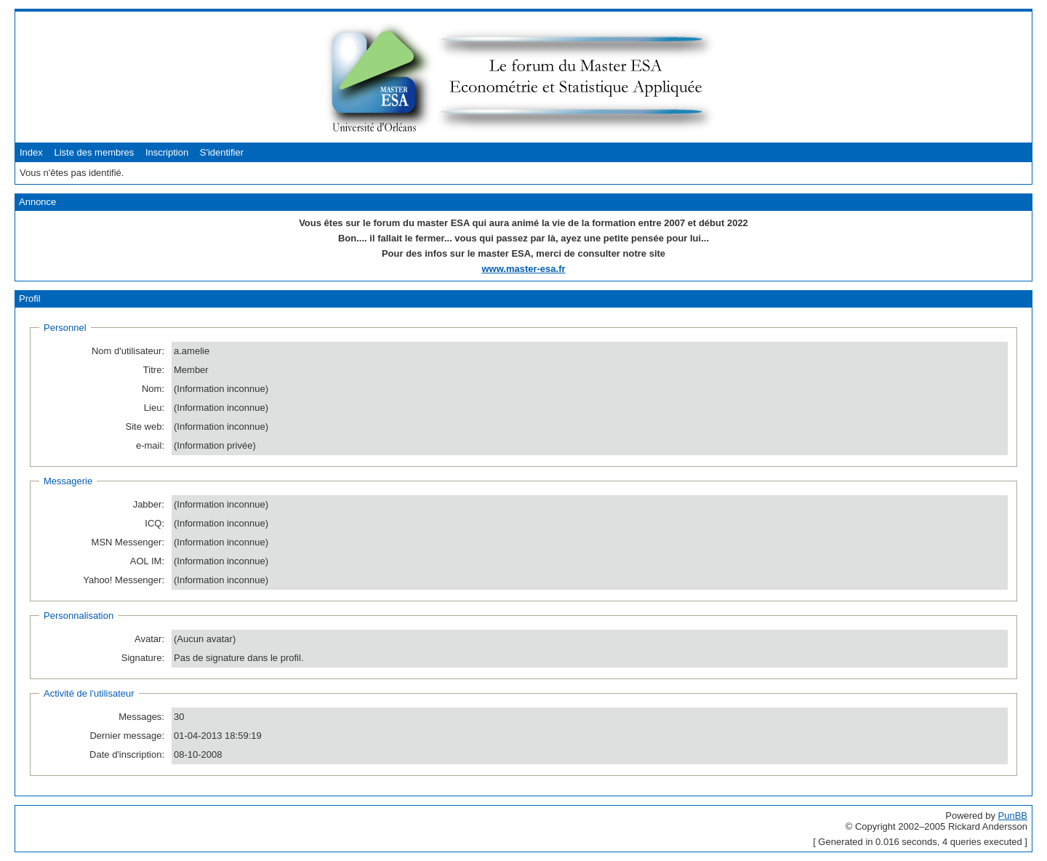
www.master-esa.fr (523, 268)
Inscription (166, 152)
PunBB (1012, 815)
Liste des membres (94, 152)
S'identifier (222, 152)
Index (31, 152)
